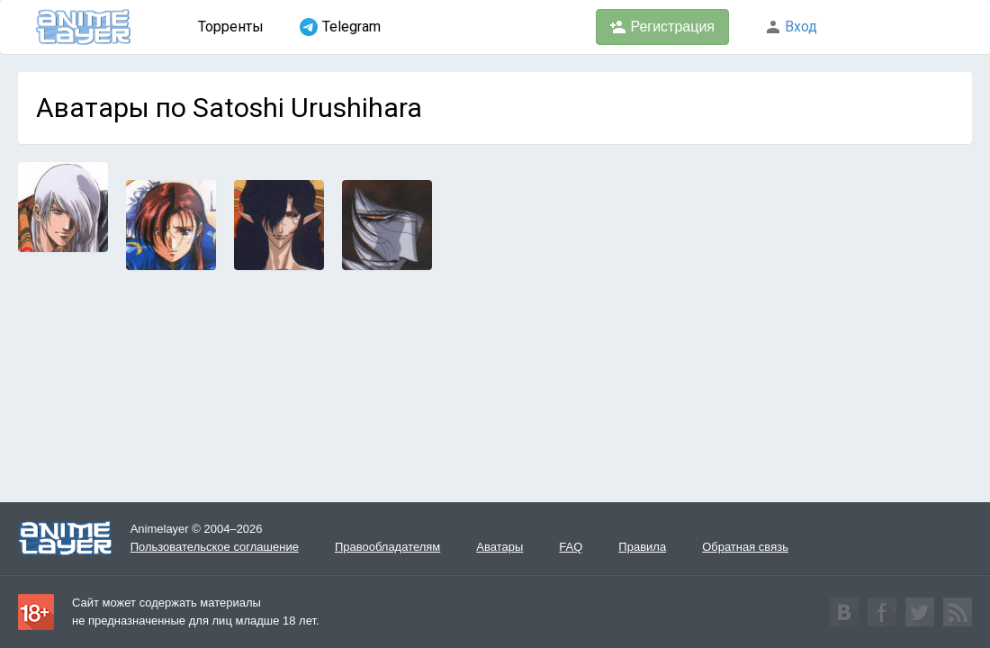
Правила (642, 547)
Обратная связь (745, 547)
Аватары (499, 547)
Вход (791, 26)
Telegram (340, 27)
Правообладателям (387, 547)
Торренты (231, 26)
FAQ (570, 547)
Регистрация (662, 27)
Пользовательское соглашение (214, 547)
